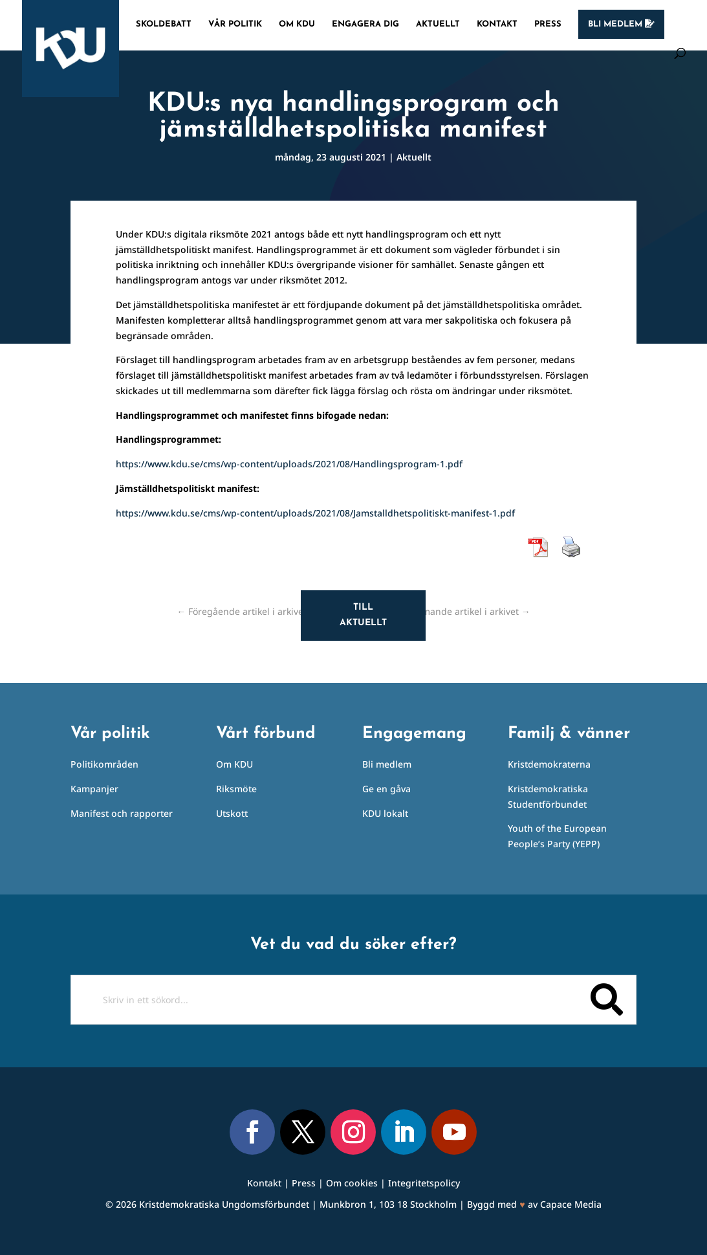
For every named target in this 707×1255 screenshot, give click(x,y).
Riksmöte (236, 789)
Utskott (232, 813)
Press (547, 24)
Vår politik (235, 24)
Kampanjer (94, 789)
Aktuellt (438, 24)
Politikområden (104, 764)
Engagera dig (365, 24)
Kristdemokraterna (549, 764)
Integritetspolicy (424, 1183)
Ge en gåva (386, 789)
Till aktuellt (363, 615)
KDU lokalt (385, 813)
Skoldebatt (163, 24)
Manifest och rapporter (122, 813)
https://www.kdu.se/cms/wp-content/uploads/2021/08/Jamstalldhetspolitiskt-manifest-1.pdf (315, 513)
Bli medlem (621, 23)
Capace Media (571, 1204)
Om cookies (352, 1183)
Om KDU (297, 24)
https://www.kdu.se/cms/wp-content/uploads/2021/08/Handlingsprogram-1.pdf (289, 464)
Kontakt (497, 24)
